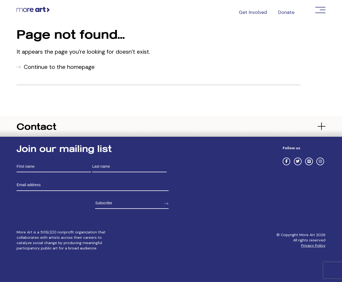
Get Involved (253, 12)
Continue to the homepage (59, 67)
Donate (286, 12)
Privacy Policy (313, 245)
